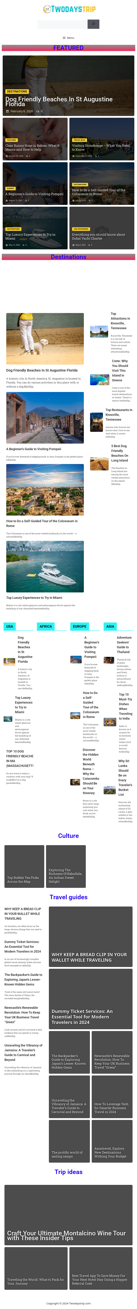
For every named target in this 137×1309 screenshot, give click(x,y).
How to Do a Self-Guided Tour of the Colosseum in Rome (98, 192)
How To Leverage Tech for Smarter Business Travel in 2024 (111, 1108)
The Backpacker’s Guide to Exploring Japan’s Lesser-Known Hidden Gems (23, 979)
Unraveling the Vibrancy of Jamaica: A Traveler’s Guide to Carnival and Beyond (69, 1106)
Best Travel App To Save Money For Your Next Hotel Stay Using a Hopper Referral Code (99, 1279)
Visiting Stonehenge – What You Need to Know (101, 147)
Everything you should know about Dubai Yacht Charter (98, 236)
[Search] (93, 24)
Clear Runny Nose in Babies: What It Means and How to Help (32, 147)
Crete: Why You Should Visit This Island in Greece (120, 370)
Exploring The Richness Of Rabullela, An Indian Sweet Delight (65, 876)
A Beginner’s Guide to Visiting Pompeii (34, 194)
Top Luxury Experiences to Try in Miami (30, 236)
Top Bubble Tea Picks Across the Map (23, 879)
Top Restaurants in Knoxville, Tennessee (119, 414)
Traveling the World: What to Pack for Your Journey (35, 1281)
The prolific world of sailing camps (67, 1154)
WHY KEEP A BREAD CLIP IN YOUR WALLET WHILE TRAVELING (22, 913)
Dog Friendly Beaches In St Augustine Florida (59, 102)
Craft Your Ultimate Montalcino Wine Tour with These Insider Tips (66, 1235)
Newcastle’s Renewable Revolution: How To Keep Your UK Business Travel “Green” (112, 1061)
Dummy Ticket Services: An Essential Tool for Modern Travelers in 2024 (22, 946)
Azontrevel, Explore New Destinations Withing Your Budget (110, 1152)
